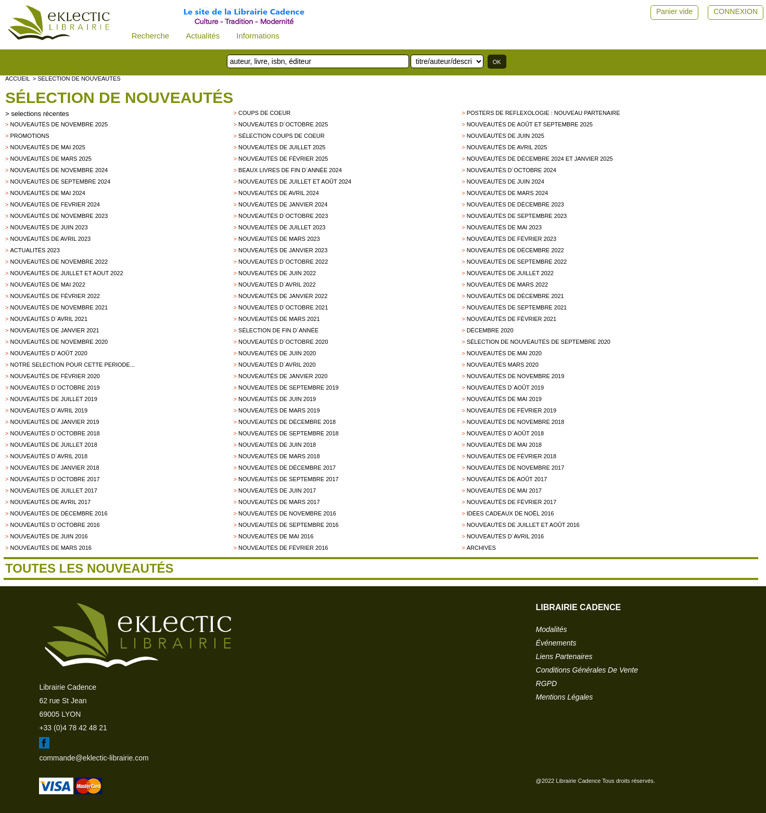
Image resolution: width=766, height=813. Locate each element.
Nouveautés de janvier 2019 (54, 422)
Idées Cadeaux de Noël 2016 (510, 513)
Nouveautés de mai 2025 (47, 147)
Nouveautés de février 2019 (511, 410)
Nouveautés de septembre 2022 (517, 262)
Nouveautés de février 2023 (511, 239)
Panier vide (674, 11)
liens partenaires (564, 656)
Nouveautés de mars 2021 (279, 319)
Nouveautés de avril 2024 (278, 193)
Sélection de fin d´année (278, 330)
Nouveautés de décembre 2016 (58, 513)
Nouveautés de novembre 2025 (59, 124)
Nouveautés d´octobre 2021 (283, 307)
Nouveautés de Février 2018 (511, 456)
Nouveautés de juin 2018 (277, 445)
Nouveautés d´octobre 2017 (54, 479)
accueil (17, 78)
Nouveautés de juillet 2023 (281, 227)
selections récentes (40, 114)
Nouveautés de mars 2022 (507, 284)
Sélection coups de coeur (281, 136)
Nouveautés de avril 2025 (507, 147)
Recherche (151, 35)
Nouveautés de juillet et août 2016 (523, 525)
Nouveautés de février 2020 (54, 376)
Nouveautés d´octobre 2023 (283, 216)
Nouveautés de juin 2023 (48, 227)
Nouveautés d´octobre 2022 (283, 262)
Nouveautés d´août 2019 (505, 387)
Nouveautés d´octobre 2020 (283, 342)
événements (556, 643)
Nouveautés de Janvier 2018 (54, 467)
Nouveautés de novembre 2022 (59, 262)
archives (481, 548)
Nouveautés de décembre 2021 (515, 296)
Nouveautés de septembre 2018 (288, 433)
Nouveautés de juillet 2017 (53, 490)
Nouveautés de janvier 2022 (282, 296)
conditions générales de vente (587, 670)
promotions (29, 136)
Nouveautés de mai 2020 (504, 353)
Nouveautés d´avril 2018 (48, 456)
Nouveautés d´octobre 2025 (283, 124)
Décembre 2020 (490, 330)
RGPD (546, 683)
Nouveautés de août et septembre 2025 (530, 124)
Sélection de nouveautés (119, 97)
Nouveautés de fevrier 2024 (54, 204)
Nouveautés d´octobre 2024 (511, 170)
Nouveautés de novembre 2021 (59, 307)
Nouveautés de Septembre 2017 (288, 479)
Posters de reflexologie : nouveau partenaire (543, 113)
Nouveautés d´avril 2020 (277, 365)
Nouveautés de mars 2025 (51, 159)
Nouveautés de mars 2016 (51, 548)
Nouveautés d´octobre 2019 (54, 387)
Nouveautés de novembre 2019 (516, 376)
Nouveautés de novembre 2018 (516, 422)
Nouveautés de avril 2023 (50, 239)
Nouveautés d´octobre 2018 (54, 433)
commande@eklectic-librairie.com (93, 758)
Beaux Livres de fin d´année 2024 (290, 170)
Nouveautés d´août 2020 (48, 353)
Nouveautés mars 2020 (503, 365)
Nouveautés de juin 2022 (277, 273)
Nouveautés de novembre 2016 (287, 513)
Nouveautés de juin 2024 (505, 181)
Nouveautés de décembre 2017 (287, 467)
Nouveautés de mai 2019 (504, 399)
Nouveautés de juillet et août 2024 (294, 181)
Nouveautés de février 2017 (511, 502)
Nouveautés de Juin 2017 (277, 490)
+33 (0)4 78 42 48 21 (73, 728)
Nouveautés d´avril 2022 (277, 284)
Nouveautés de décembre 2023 (515, 204)
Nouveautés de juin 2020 (277, 353)
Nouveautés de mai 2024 (47, 193)
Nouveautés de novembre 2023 (59, 216)
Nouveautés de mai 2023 (504, 227)
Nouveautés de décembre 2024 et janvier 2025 (540, 159)
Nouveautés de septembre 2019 (288, 387)
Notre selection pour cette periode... (72, 365)
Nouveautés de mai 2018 (504, 445)
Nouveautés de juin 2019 (277, 399)
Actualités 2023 (34, 250)
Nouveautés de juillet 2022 (510, 273)
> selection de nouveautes (77, 78)
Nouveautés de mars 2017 (279, 502)
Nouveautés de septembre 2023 (517, 216)
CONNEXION (735, 11)
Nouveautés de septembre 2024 (60, 181)
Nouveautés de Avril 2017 (50, 502)
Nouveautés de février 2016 (283, 548)
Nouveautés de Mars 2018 (279, 456)
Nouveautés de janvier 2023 (282, 250)
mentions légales (564, 697)
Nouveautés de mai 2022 (47, 284)
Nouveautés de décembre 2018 (287, 422)
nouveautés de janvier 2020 (282, 376)
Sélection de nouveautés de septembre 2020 (538, 342)
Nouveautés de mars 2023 (279, 239)
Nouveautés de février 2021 (511, 319)
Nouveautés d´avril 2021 (48, 319)
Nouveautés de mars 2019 (279, 410)
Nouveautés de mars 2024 (507, 193)
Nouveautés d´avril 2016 (505, 536)
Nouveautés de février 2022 (54, 296)
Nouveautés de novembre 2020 (59, 342)
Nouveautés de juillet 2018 (53, 445)
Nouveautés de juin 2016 (48, 536)
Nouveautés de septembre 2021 (517, 307)
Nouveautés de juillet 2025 (281, 147)
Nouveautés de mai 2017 (504, 490)
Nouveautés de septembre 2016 (288, 525)
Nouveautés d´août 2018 (505, 433)
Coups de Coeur (264, 113)
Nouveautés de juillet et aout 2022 (66, 273)
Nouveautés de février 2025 (283, 159)
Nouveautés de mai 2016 (275, 536)
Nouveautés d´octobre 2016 (54, 525)
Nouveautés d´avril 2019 (48, 410)
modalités (551, 629)
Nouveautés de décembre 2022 (515, 250)
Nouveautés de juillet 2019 (53, 399)
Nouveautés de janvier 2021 (54, 330)
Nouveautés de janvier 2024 (282, 204)
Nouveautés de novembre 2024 (59, 170)
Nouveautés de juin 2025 (505, 136)
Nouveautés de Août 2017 (507, 479)
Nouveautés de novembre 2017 (516, 467)
